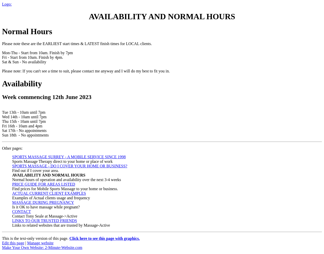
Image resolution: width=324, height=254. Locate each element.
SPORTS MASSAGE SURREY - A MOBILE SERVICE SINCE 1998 (69, 157)
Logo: (7, 4)
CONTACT (21, 211)
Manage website (40, 243)
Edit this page (13, 243)
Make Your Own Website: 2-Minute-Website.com (42, 247)
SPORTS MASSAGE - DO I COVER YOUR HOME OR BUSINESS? (69, 166)
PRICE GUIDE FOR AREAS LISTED (43, 184)
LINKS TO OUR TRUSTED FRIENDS (44, 221)
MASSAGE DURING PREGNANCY (43, 202)
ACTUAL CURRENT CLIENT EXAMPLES (49, 193)
